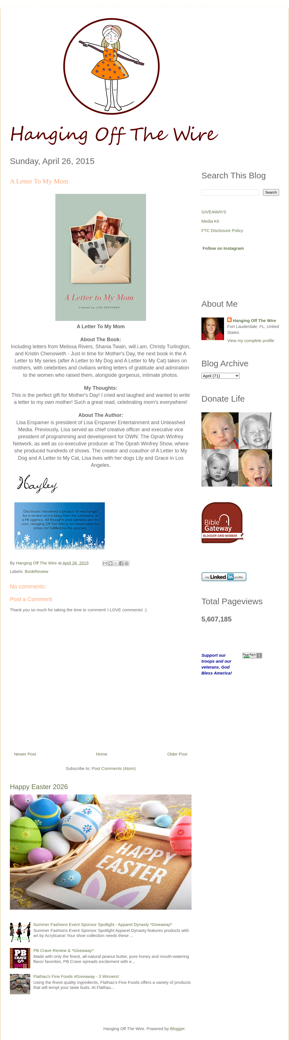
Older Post (177, 754)
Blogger (177, 1028)
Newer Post (25, 754)
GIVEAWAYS (213, 211)
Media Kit (210, 221)
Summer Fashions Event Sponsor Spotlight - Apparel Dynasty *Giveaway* (102, 924)
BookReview (36, 571)
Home (101, 754)
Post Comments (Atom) (114, 768)
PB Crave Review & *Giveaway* (63, 950)
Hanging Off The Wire (254, 320)
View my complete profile (250, 340)
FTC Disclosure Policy (222, 230)
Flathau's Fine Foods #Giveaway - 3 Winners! (76, 976)
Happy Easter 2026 (39, 787)
